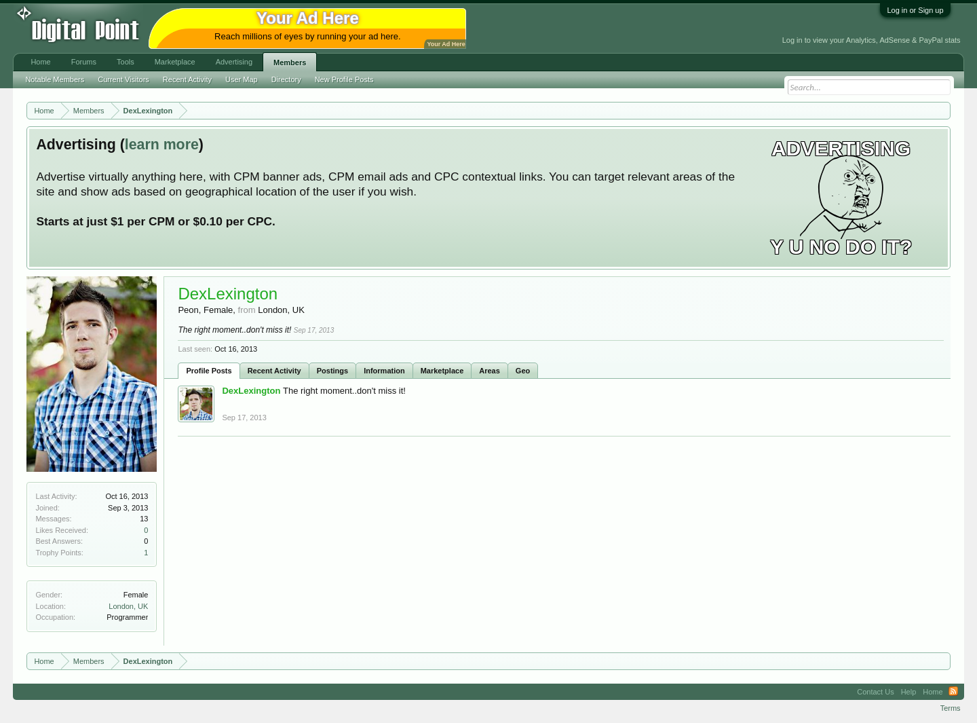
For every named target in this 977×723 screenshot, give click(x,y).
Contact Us (875, 692)
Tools (125, 62)
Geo (523, 371)
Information (384, 371)
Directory (286, 79)
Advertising (234, 62)
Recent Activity (274, 371)
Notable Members (54, 79)
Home (40, 62)
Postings (332, 371)
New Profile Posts (344, 79)
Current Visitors (123, 79)
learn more (162, 144)
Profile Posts (208, 371)
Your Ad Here (446, 44)
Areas (489, 371)
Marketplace (442, 371)
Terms (950, 708)
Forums (83, 62)
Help (909, 692)
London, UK (128, 606)
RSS (953, 691)
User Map (241, 79)
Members (289, 62)
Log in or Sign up (915, 10)
